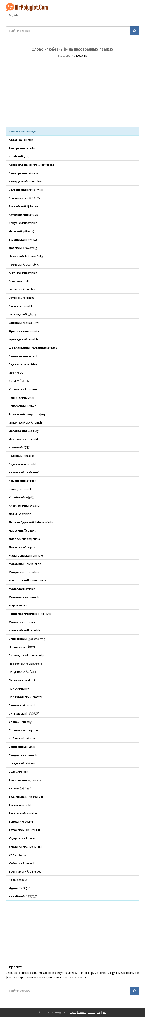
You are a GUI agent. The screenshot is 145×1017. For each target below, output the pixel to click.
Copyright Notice (78, 1012)
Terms (91, 1012)
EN (98, 1012)
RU (104, 1012)
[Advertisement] (72, 95)
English (13, 15)
